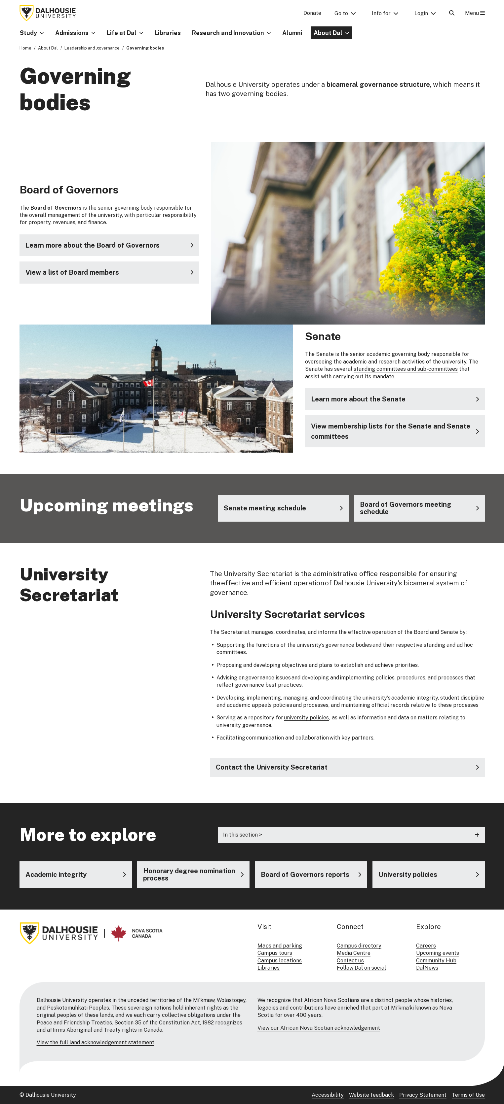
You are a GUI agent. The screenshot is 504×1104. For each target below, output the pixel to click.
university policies (306, 718)
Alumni (292, 32)
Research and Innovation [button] (228, 32)
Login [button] (421, 13)
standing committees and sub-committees (406, 369)
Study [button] (28, 32)
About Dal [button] (328, 32)
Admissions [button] (72, 32)
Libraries (168, 32)
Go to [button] (341, 13)
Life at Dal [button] (121, 32)
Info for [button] (381, 13)
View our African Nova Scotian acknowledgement (318, 1028)
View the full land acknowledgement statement (95, 1042)
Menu (475, 13)
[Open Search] (451, 13)
